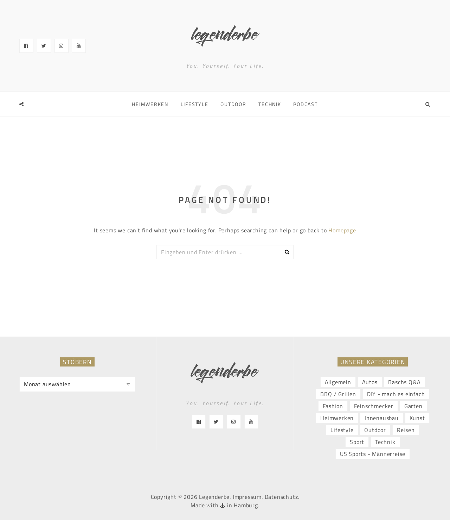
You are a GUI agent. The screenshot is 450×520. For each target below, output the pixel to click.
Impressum (247, 497)
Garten (413, 406)
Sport (357, 442)
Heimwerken (150, 104)
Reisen (406, 430)
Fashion (333, 406)
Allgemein (338, 382)
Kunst (417, 418)
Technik (269, 104)
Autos (370, 382)
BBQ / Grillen (338, 394)
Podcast (305, 104)
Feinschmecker (373, 406)
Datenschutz (281, 497)
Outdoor (233, 104)
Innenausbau (382, 418)
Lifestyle (194, 104)
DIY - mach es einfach (396, 394)
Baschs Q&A (404, 382)
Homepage (342, 230)
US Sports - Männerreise (372, 454)
